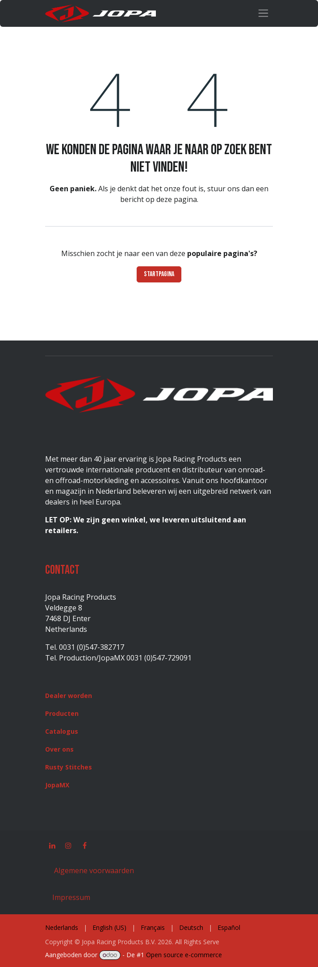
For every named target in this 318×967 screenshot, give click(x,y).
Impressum (71, 897)
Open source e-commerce (184, 954)
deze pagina (176, 199)
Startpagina (159, 274)
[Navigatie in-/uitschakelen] (263, 13)
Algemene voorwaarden (93, 870)
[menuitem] (61, 927)
